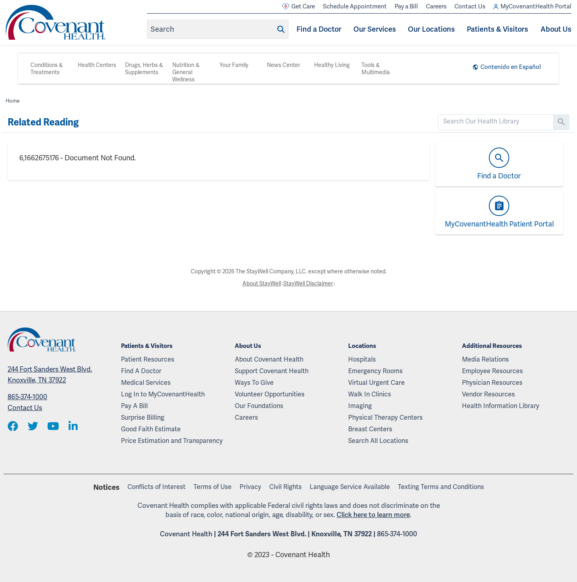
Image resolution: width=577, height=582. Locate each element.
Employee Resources (492, 371)
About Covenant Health (269, 359)
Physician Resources (492, 382)
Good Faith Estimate (151, 429)
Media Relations (485, 359)
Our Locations (431, 29)
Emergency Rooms (375, 371)
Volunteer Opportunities (270, 394)
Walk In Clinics (369, 394)
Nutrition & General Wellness (186, 72)
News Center (283, 65)
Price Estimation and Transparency (172, 440)
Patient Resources (147, 359)
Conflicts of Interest (156, 487)
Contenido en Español (510, 67)
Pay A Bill (134, 406)
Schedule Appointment (355, 6)
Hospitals (362, 359)
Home (13, 100)
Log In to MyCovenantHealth (163, 394)
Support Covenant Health (272, 371)
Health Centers (97, 65)
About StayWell (261, 283)
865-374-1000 (27, 396)
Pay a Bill (406, 6)
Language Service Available (350, 487)
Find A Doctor (141, 371)
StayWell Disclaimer (308, 283)
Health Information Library (500, 406)
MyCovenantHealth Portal (532, 6)
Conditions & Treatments (46, 68)
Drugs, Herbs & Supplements (144, 68)
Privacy (250, 487)
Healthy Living (332, 65)
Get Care (298, 6)
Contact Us (469, 6)
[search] (496, 121)
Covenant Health (186, 533)
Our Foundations (259, 406)
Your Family (234, 65)
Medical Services (146, 382)
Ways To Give (254, 382)
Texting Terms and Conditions (441, 487)
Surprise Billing (142, 417)
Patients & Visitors (497, 29)
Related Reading (43, 122)
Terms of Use (213, 487)
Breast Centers (370, 429)
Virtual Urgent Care (376, 382)
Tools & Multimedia (375, 68)
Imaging (360, 406)
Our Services (374, 29)
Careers (436, 6)
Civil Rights (285, 487)
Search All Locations (378, 440)
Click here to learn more (373, 514)
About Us (556, 29)
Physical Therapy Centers (385, 417)
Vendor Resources (488, 394)
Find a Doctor (319, 29)
